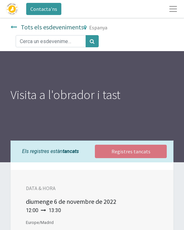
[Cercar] (92, 41)
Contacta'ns (43, 9)
